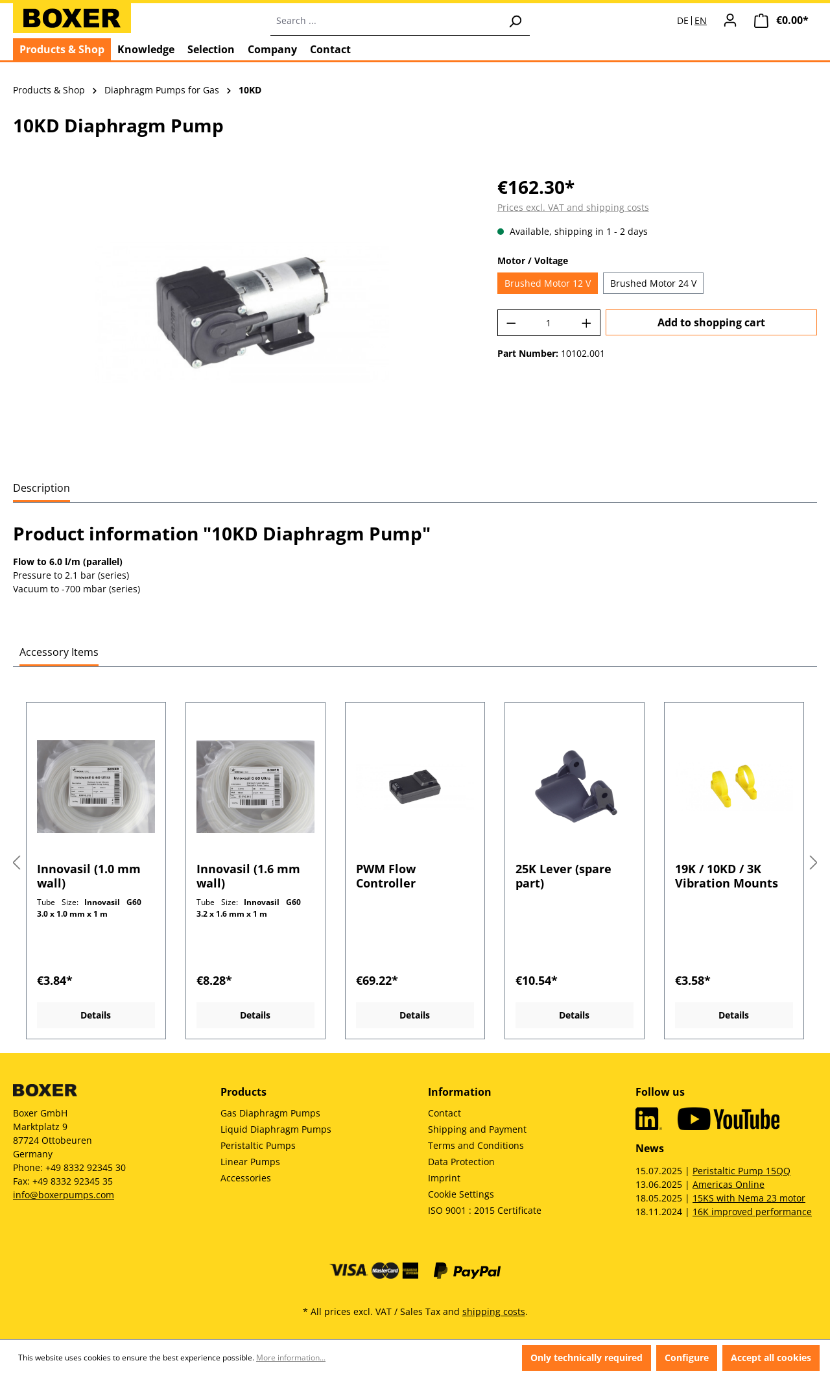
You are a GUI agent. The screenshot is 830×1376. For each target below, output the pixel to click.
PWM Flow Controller (386, 876)
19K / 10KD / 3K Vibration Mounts (726, 876)
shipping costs (493, 1311)
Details (95, 1015)
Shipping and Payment (477, 1129)
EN (700, 20)
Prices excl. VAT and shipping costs (573, 207)
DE (683, 20)
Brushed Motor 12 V (547, 283)
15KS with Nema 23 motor (749, 1198)
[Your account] (730, 20)
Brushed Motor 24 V (653, 283)
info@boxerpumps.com (63, 1195)
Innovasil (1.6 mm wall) (248, 876)
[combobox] (385, 21)
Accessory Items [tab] (59, 652)
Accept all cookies (771, 1357)
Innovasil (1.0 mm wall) (89, 876)
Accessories (245, 1178)
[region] (242, 312)
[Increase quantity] (586, 322)
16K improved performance (752, 1211)
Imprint (444, 1178)
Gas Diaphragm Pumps (270, 1113)
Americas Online (729, 1184)
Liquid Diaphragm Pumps (275, 1129)
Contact (444, 1113)
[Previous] (16, 863)
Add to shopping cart (711, 322)
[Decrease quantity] (511, 322)
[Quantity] (548, 322)
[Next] (814, 863)
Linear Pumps (250, 1161)
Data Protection (461, 1161)
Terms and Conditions (476, 1145)
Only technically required (586, 1357)
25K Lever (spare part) (563, 876)
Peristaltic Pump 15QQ (741, 1171)
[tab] (41, 489)
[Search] (515, 21)
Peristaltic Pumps (258, 1145)
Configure (687, 1357)
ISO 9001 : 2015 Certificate (484, 1210)
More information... (291, 1357)
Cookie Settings (461, 1194)
